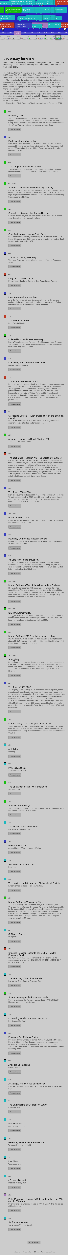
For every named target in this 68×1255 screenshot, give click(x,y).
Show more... (34, 1243)
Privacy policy (27, 1252)
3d (3, 29)
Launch (65, 29)
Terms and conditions (48, 1252)
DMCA (36, 1252)
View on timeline (15, 129)
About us (17, 1252)
